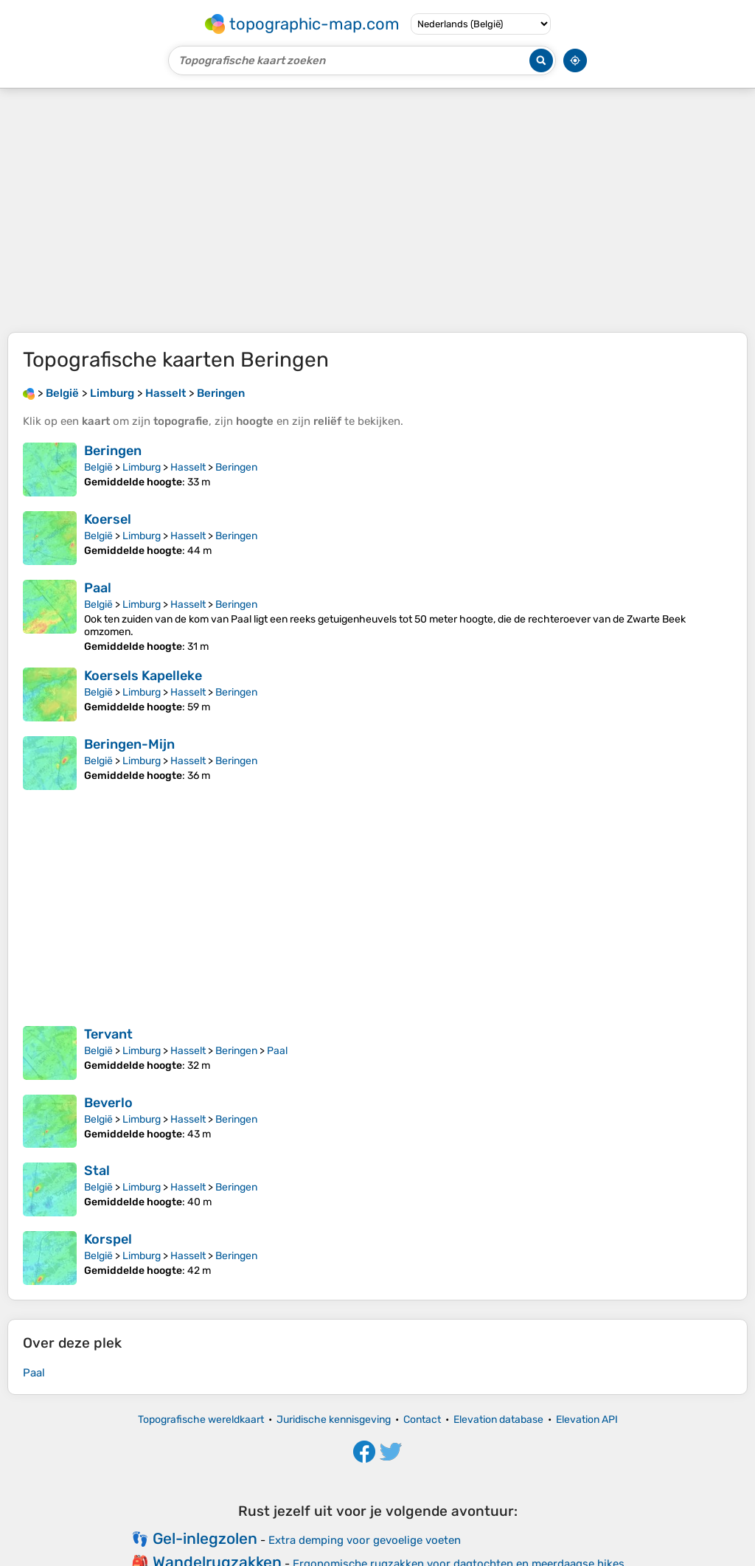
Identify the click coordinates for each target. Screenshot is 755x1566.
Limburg (141, 467)
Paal (97, 588)
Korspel (108, 1239)
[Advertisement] (377, 210)
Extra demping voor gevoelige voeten (364, 1540)
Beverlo (108, 1103)
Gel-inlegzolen (205, 1538)
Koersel (107, 519)
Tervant (108, 1034)
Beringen (113, 451)
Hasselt (188, 467)
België (98, 467)
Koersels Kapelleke (143, 676)
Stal (97, 1171)
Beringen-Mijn (129, 744)
